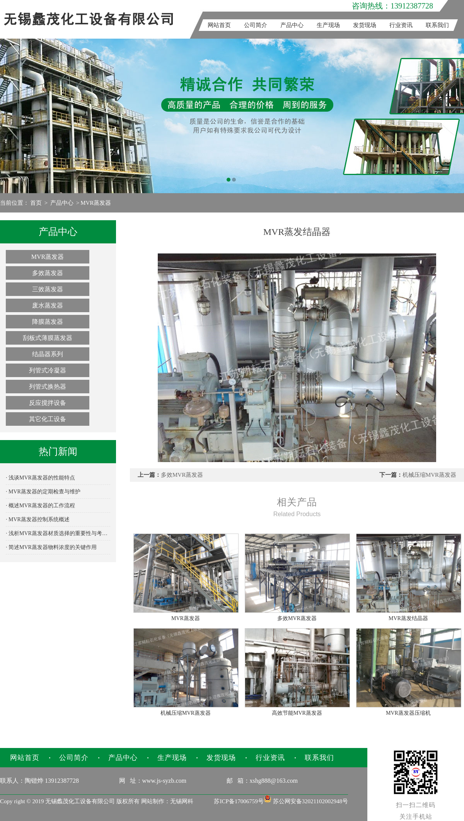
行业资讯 (401, 25)
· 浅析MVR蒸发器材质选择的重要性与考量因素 (58, 533)
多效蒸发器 (47, 273)
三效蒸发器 (47, 289)
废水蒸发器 (47, 305)
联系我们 (437, 25)
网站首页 (219, 25)
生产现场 (328, 25)
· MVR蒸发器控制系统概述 (38, 519)
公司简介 (255, 25)
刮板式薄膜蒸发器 (47, 338)
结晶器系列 (47, 354)
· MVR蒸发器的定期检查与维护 (43, 492)
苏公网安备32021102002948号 (306, 801)
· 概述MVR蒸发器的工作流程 (40, 505)
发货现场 (364, 25)
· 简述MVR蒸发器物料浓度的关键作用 (51, 547)
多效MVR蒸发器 (182, 475)
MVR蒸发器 (95, 203)
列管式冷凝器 (47, 370)
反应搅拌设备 (47, 402)
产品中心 (292, 25)
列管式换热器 (47, 386)
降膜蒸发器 (47, 321)
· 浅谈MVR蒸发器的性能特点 (40, 478)
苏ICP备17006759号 (238, 801)
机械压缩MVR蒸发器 (429, 475)
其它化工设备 (47, 419)
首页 (36, 203)
